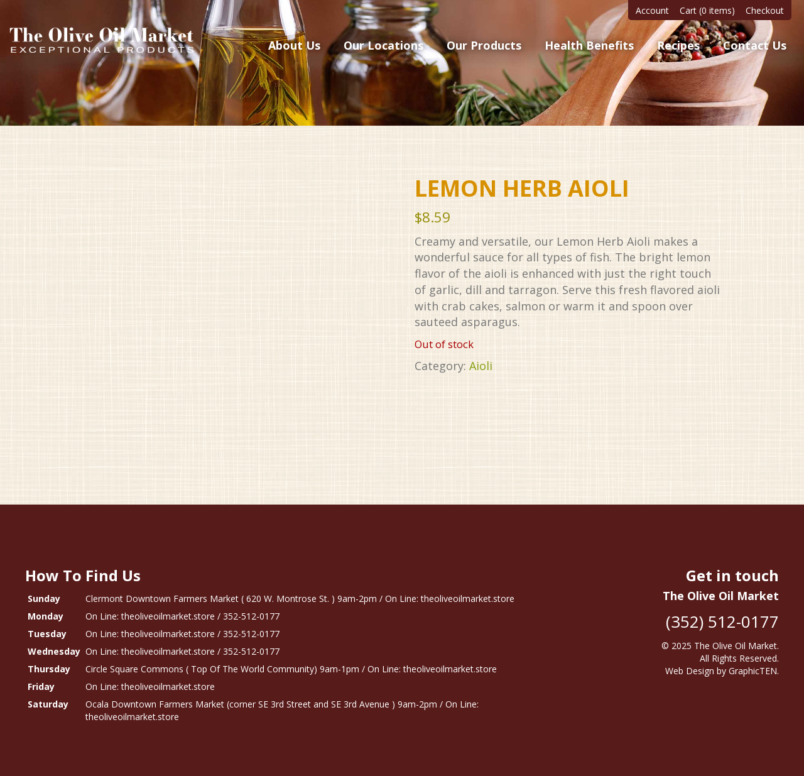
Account (652, 10)
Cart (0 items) (707, 10)
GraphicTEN (753, 671)
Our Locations (383, 45)
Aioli (480, 365)
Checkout (765, 10)
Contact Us (754, 45)
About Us (294, 45)
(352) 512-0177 (722, 621)
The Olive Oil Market (735, 646)
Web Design (689, 671)
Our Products (484, 45)
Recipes (678, 45)
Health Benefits (589, 45)
